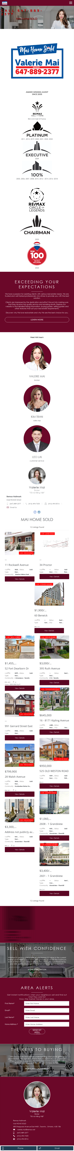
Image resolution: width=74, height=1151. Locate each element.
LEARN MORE (37, 320)
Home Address (11, 1024)
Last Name (9, 1017)
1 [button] (33, 28)
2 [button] (35, 28)
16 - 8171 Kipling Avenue (54, 720)
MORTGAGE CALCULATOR (37, 1069)
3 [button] (38, 28)
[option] (37, 14)
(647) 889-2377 (15, 504)
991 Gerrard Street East (19, 726)
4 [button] (40, 28)
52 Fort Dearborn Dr (17, 668)
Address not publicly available (19, 832)
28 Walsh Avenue (15, 776)
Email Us (12, 507)
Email (7, 1010)
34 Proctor (46, 565)
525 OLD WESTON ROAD (54, 771)
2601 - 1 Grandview (51, 876)
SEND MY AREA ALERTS (37, 1031)
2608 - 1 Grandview (51, 824)
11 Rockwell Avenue (17, 565)
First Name (9, 1003)
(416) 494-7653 (34, 504)
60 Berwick (40, 615)
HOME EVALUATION (37, 969)
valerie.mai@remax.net (26, 1130)
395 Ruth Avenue (50, 668)
